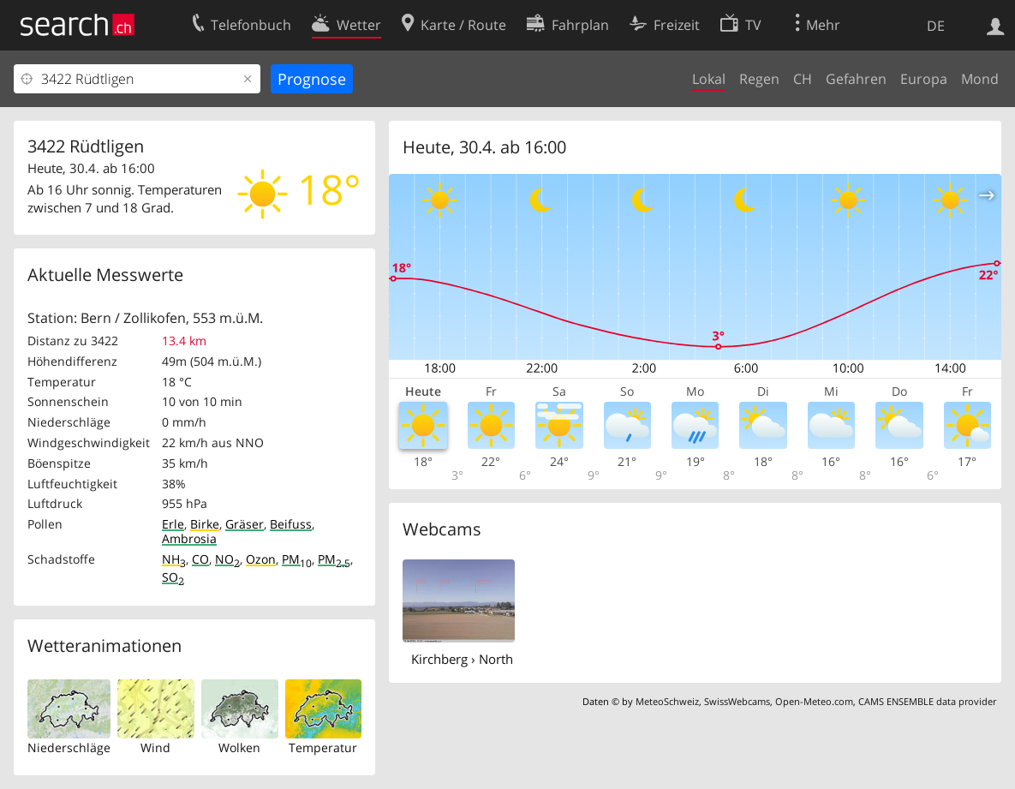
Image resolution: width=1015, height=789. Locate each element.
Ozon (261, 559)
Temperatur (323, 747)
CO (200, 559)
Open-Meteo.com (814, 701)
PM (297, 559)
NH (174, 559)
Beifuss (291, 524)
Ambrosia (189, 538)
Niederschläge (68, 747)
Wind (155, 747)
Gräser (244, 524)
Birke (204, 524)
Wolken (239, 747)
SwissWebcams (737, 701)
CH (802, 78)
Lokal (708, 78)
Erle (173, 524)
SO (173, 577)
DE (936, 25)
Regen (759, 78)
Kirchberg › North (462, 658)
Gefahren (856, 78)
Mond (980, 78)
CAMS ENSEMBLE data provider (927, 701)
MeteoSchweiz (667, 701)
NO (227, 559)
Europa (923, 78)
